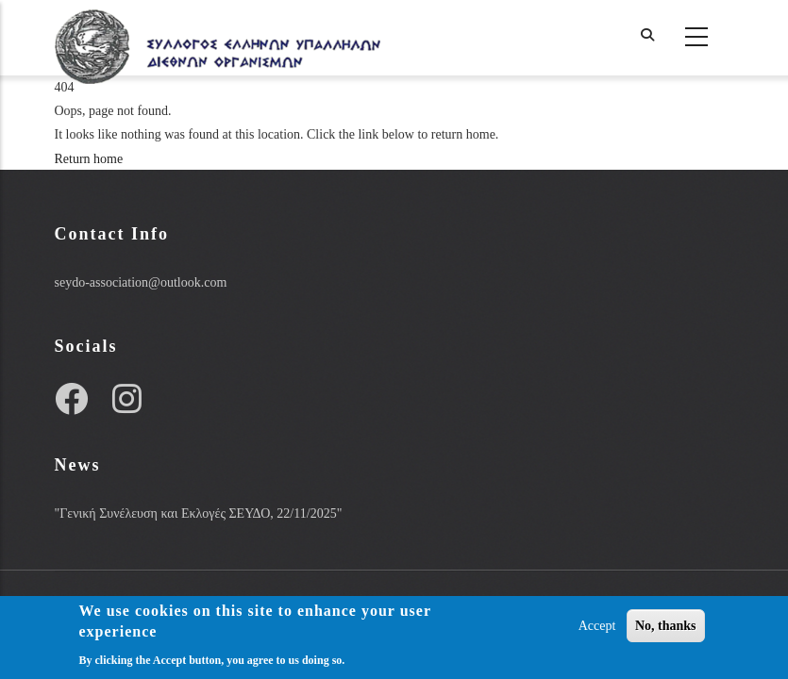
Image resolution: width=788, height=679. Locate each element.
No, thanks (665, 626)
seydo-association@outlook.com (141, 282)
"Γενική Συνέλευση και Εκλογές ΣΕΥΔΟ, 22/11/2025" (199, 513)
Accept (597, 626)
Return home (89, 159)
